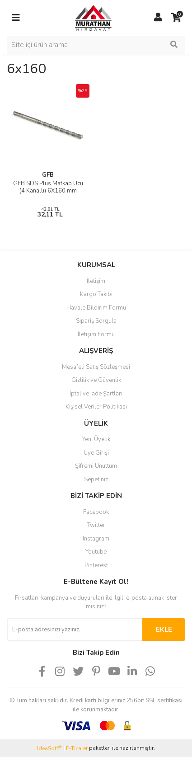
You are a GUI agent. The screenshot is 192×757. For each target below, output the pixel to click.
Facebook (96, 512)
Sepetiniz (96, 479)
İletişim (96, 281)
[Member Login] (158, 17)
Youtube (96, 552)
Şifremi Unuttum (96, 466)
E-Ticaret (77, 748)
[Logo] (87, 17)
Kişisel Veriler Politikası (96, 407)
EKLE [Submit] (164, 629)
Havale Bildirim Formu (96, 308)
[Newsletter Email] (74, 629)
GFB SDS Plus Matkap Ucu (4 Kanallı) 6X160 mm (48, 187)
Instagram (96, 539)
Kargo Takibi (96, 294)
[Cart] (176, 18)
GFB (48, 175)
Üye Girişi (96, 453)
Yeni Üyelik (96, 439)
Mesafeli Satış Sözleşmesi (96, 367)
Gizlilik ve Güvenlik (96, 380)
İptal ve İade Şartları (96, 394)
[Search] (96, 45)
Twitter (96, 525)
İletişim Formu (96, 334)
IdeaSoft (49, 748)
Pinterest (96, 565)
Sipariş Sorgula (96, 321)
